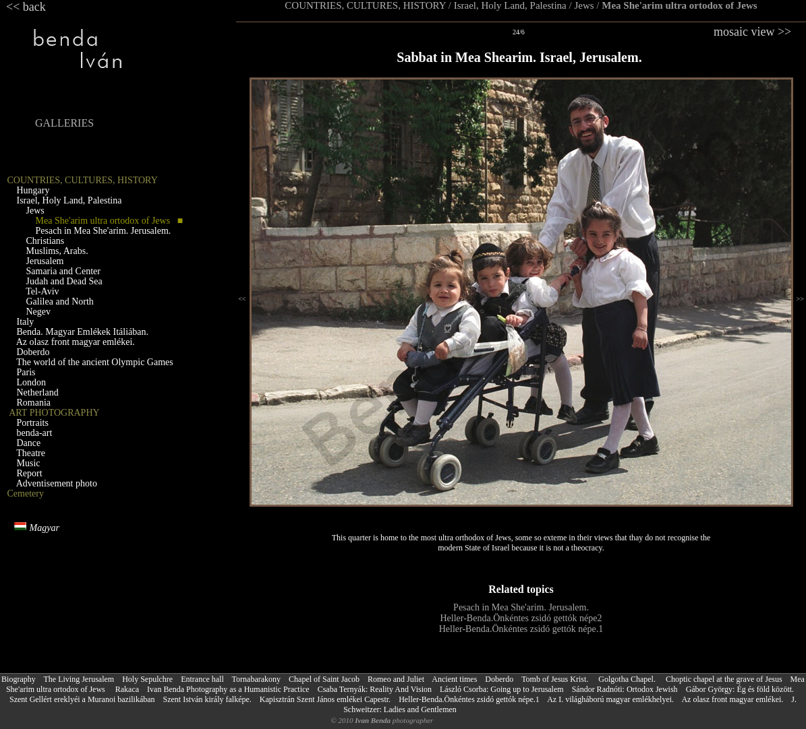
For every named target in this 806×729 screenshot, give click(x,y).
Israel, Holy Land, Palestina (510, 5)
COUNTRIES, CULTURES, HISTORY (365, 5)
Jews (584, 5)
